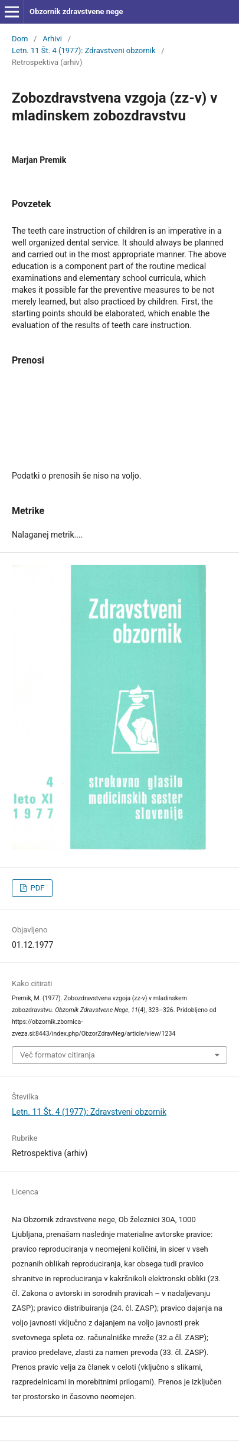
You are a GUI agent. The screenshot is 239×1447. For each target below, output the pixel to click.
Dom (20, 38)
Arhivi (52, 38)
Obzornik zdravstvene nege (76, 11)
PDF (36, 887)
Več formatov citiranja (57, 1054)
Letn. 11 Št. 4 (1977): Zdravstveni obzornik (84, 50)
